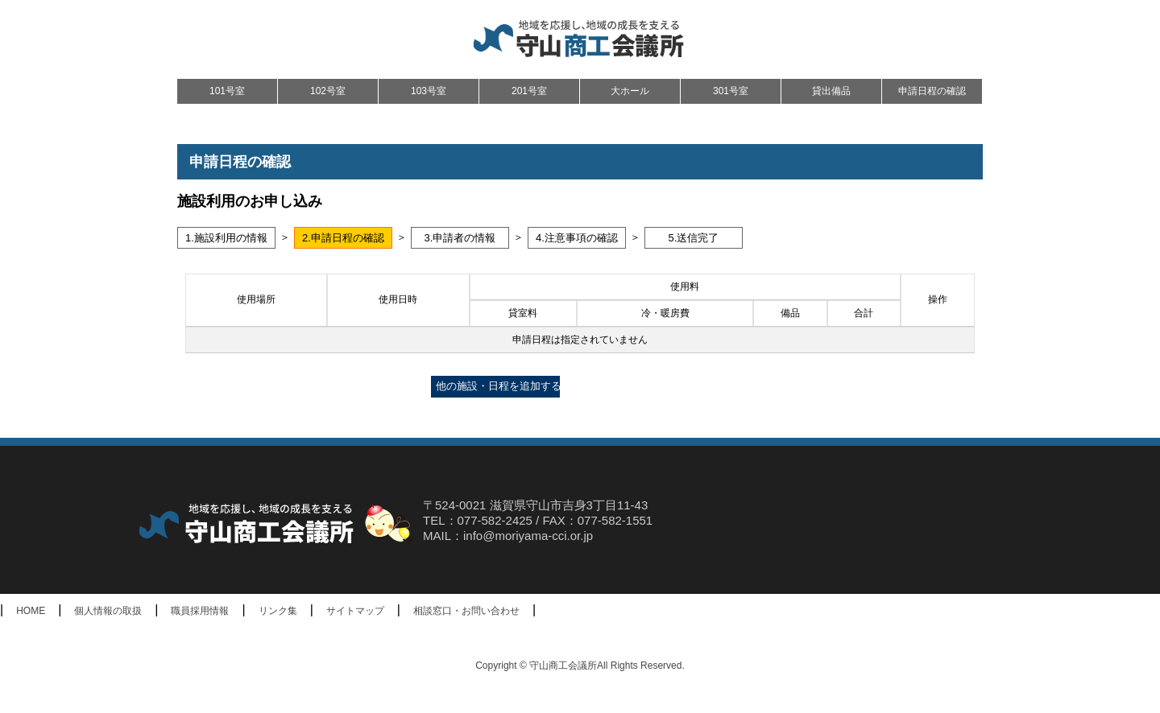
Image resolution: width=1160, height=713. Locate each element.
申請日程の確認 (932, 91)
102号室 (328, 91)
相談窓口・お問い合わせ (466, 610)
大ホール (630, 91)
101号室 (227, 91)
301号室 (730, 91)
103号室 (428, 91)
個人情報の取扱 (108, 610)
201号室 (529, 91)
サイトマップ (355, 610)
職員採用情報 (200, 610)
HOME (30, 610)
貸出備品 (831, 91)
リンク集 (278, 610)
